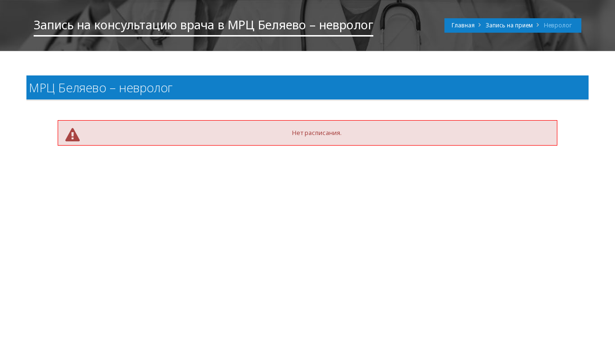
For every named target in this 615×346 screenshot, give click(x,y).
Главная (463, 25)
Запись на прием (509, 25)
